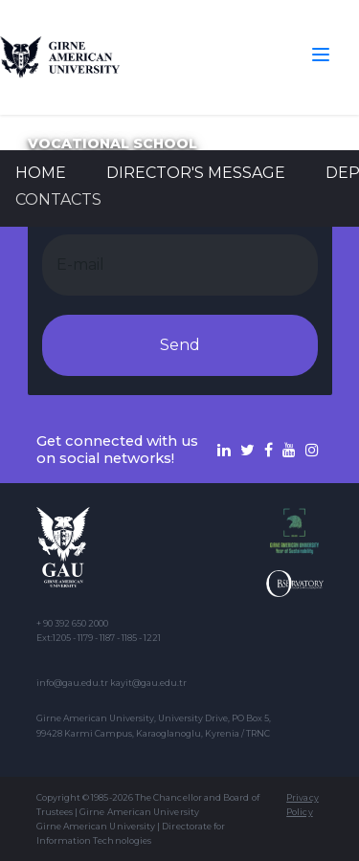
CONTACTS (58, 199)
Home (40, 173)
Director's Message (195, 173)
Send (180, 345)
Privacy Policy (302, 804)
